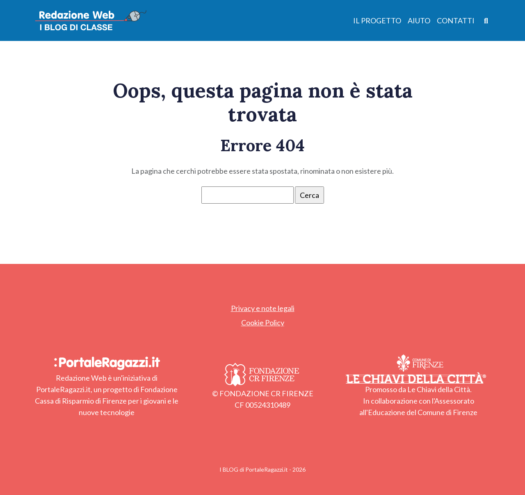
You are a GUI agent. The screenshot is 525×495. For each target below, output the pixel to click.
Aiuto (419, 20)
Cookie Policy (262, 322)
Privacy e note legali (262, 308)
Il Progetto (377, 20)
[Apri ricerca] (486, 20)
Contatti (456, 20)
